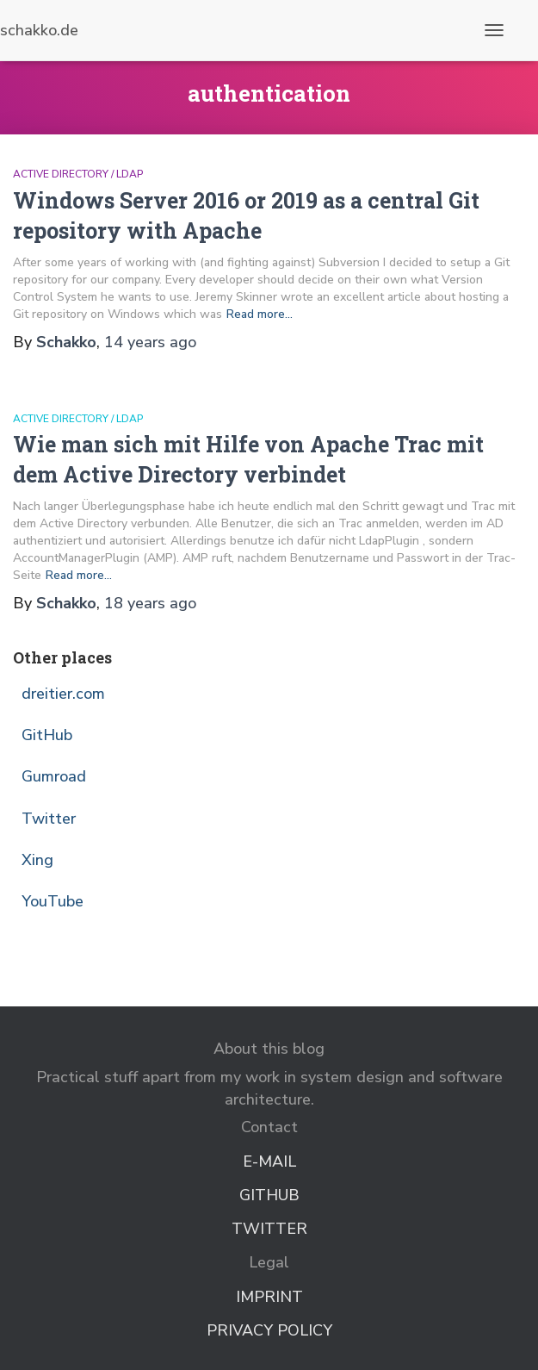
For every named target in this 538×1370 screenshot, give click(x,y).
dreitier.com (63, 693)
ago (150, 342)
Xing (37, 860)
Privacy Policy (269, 1330)
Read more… (259, 314)
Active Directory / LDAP (78, 174)
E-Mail (269, 1161)
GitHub (47, 735)
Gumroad (54, 776)
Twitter (49, 818)
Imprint (269, 1296)
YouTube (52, 901)
